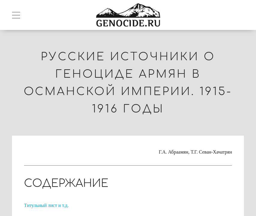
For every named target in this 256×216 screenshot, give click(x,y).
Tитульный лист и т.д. (46, 205)
